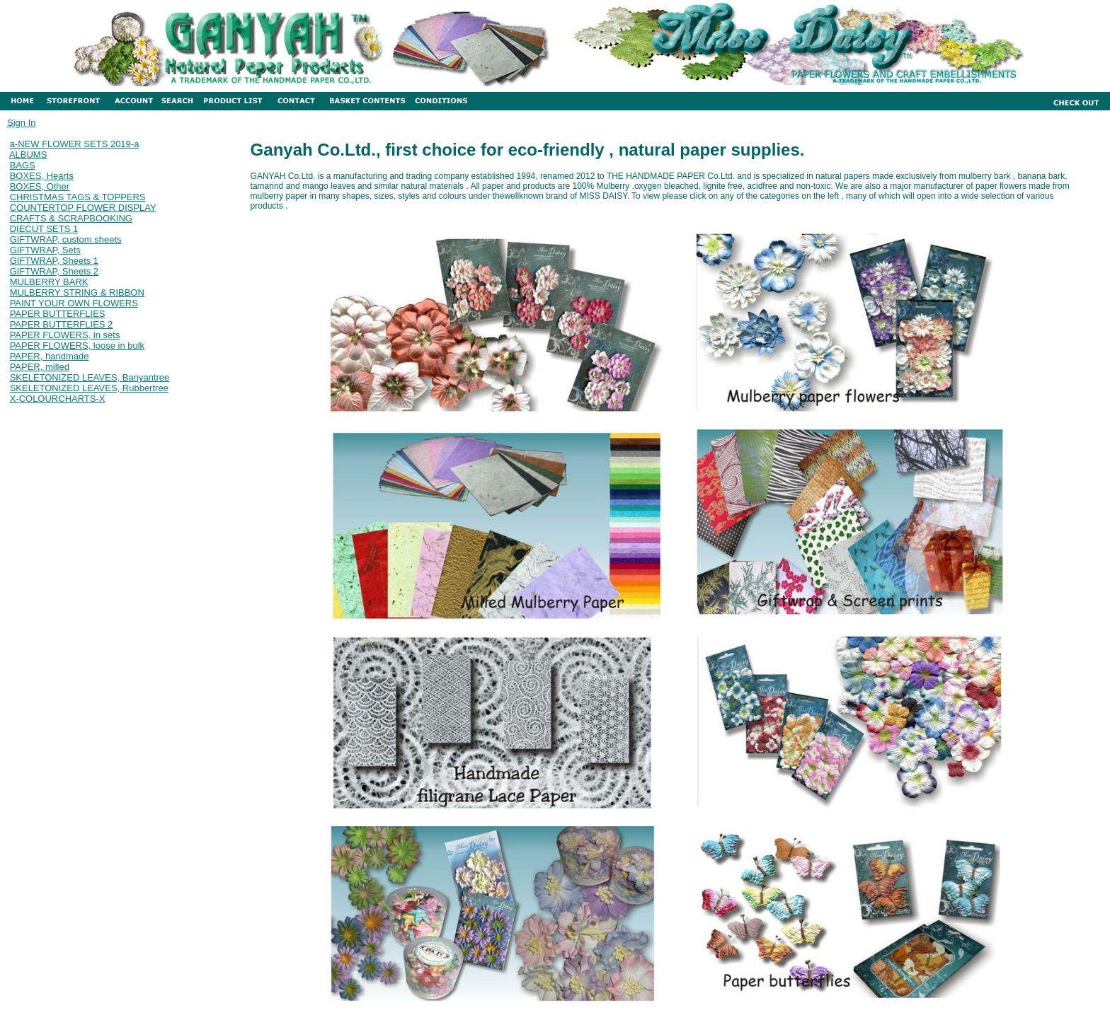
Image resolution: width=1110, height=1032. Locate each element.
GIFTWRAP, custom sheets (66, 239)
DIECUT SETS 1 (44, 229)
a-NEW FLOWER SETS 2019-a (74, 144)
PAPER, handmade (49, 356)
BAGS (22, 165)
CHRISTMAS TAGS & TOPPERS (78, 197)
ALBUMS (28, 154)
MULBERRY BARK (49, 282)
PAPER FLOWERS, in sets (65, 335)
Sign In (21, 122)
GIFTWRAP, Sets (45, 250)
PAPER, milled (39, 366)
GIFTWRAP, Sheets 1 (54, 260)
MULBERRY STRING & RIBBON (77, 292)
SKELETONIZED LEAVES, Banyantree (90, 377)
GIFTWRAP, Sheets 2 (54, 271)
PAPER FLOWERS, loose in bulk (77, 345)
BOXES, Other (40, 186)
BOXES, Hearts (42, 175)
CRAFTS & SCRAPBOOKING (71, 218)
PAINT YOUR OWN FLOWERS (74, 303)
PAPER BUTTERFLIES (57, 313)
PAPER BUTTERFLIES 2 (61, 324)
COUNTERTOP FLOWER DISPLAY (83, 207)
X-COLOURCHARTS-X (57, 398)
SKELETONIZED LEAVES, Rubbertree (89, 388)
